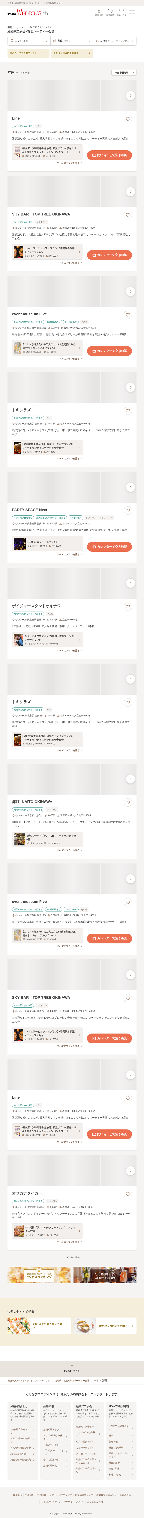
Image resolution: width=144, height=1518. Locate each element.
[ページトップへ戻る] (72, 1369)
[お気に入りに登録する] (128, 119)
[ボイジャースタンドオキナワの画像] (72, 583)
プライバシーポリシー (61, 1494)
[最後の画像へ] (130, 95)
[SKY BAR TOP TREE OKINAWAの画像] (72, 191)
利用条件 (41, 1494)
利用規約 (29, 1494)
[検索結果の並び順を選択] (123, 73)
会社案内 (17, 1494)
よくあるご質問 (95, 1501)
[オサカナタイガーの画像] (72, 1170)
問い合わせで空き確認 (109, 155)
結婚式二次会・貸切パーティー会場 (72, 1380)
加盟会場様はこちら (106, 1494)
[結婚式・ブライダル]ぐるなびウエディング (29, 1380)
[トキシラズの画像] (72, 387)
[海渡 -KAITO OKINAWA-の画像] (72, 779)
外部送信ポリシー (84, 1494)
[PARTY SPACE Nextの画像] (72, 487)
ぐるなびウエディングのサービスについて (62, 1501)
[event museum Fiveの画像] (72, 291)
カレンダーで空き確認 (109, 255)
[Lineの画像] (72, 95)
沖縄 (96, 1380)
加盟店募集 (125, 1494)
